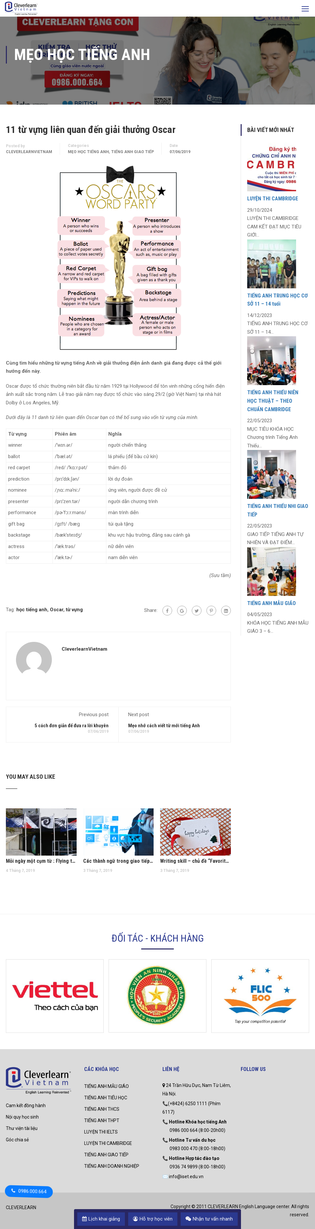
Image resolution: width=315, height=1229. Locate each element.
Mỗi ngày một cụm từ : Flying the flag (41, 861)
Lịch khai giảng (101, 1219)
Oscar (56, 610)
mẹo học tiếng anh (88, 152)
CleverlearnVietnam (29, 152)
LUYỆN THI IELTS (101, 1132)
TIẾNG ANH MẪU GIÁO (271, 603)
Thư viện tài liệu (22, 1128)
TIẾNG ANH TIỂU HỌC (105, 1097)
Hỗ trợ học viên (152, 1219)
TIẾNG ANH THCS (101, 1109)
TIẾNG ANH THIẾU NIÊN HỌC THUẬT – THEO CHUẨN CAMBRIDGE (272, 400)
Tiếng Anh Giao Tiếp (132, 152)
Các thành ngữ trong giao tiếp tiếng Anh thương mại (118, 861)
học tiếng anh (31, 610)
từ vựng (74, 610)
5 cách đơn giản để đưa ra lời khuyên (72, 726)
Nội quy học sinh (22, 1117)
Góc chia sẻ (17, 1139)
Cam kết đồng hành (26, 1105)
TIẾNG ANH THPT (101, 1120)
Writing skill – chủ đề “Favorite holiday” (195, 861)
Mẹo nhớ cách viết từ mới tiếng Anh (164, 726)
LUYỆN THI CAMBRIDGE (272, 198)
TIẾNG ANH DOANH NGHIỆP (111, 1166)
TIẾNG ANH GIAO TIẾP (106, 1154)
